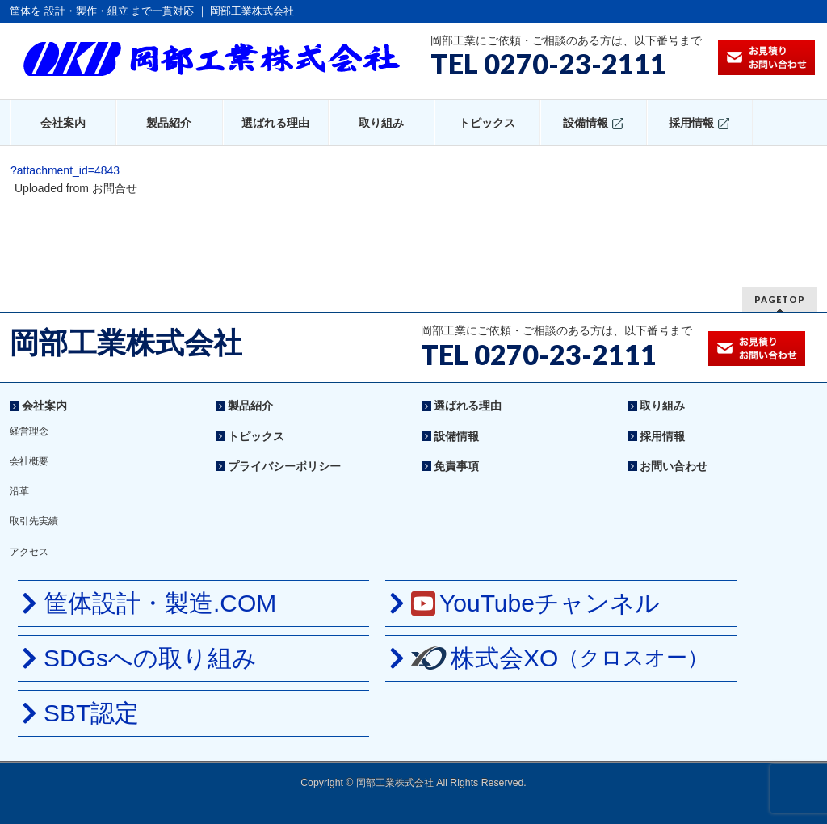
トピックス (256, 436)
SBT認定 (91, 713)
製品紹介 (250, 405)
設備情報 (456, 436)
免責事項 (456, 466)
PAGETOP (779, 299)
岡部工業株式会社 (126, 342)
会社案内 (44, 405)
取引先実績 (34, 521)
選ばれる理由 (468, 405)
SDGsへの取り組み (150, 658)
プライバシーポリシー (284, 466)
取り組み (662, 405)
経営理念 (29, 431)
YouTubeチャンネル (535, 603)
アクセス (29, 551)
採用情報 (662, 436)
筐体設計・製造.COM (160, 603)
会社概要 (29, 461)
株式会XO (559, 658)
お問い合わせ (673, 466)
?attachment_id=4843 (65, 170)
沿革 (19, 491)
